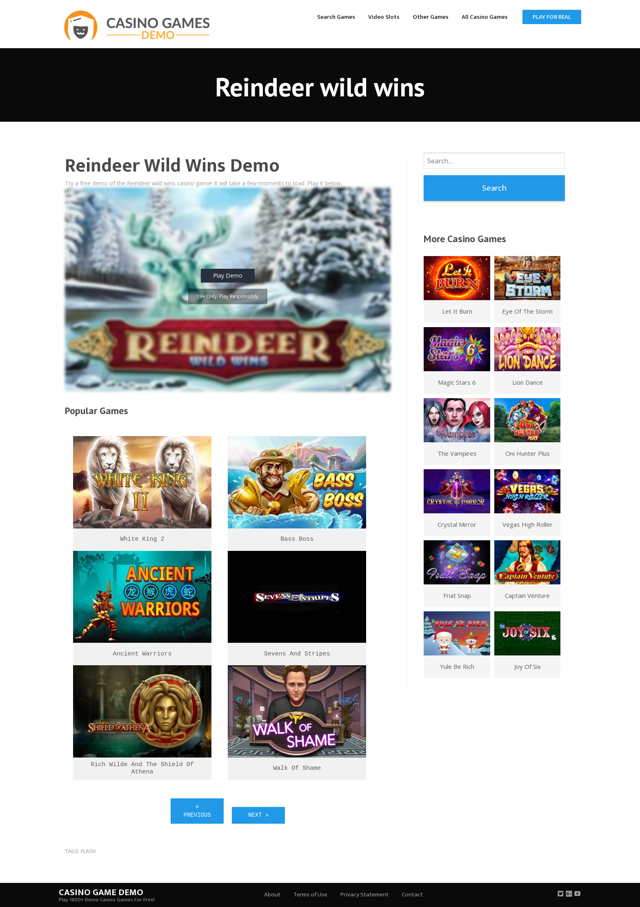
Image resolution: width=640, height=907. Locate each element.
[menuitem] (336, 16)
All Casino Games (485, 17)
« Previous (197, 810)
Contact (412, 894)
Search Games (336, 17)
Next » (258, 815)
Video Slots (384, 17)
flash (88, 851)
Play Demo (227, 275)
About (272, 894)
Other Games (431, 17)
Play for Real (552, 17)
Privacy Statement (364, 894)
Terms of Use (310, 894)
